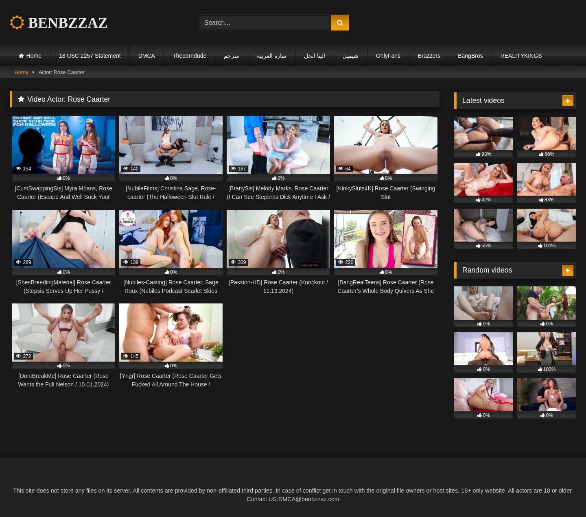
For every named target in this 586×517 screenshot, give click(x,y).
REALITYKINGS (521, 55)
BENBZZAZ (59, 23)
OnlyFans (388, 55)
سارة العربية (271, 55)
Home (34, 55)
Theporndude (189, 55)
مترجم (231, 55)
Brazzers (429, 55)
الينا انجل (314, 55)
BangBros (470, 55)
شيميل (351, 55)
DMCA (146, 55)
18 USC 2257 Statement (90, 55)
